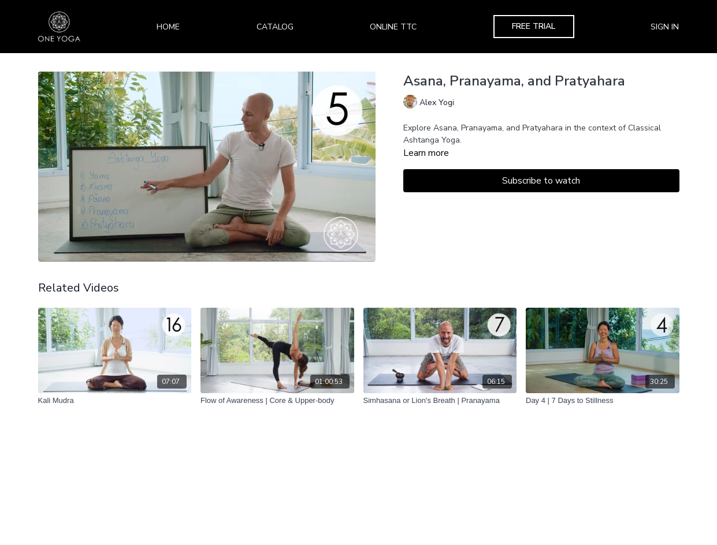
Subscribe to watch (541, 180)
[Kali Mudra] (115, 400)
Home (168, 26)
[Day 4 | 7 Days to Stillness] (602, 400)
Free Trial (533, 26)
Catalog (275, 26)
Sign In (665, 26)
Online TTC (393, 26)
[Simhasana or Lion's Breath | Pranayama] (440, 400)
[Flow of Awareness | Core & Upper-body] (277, 400)
